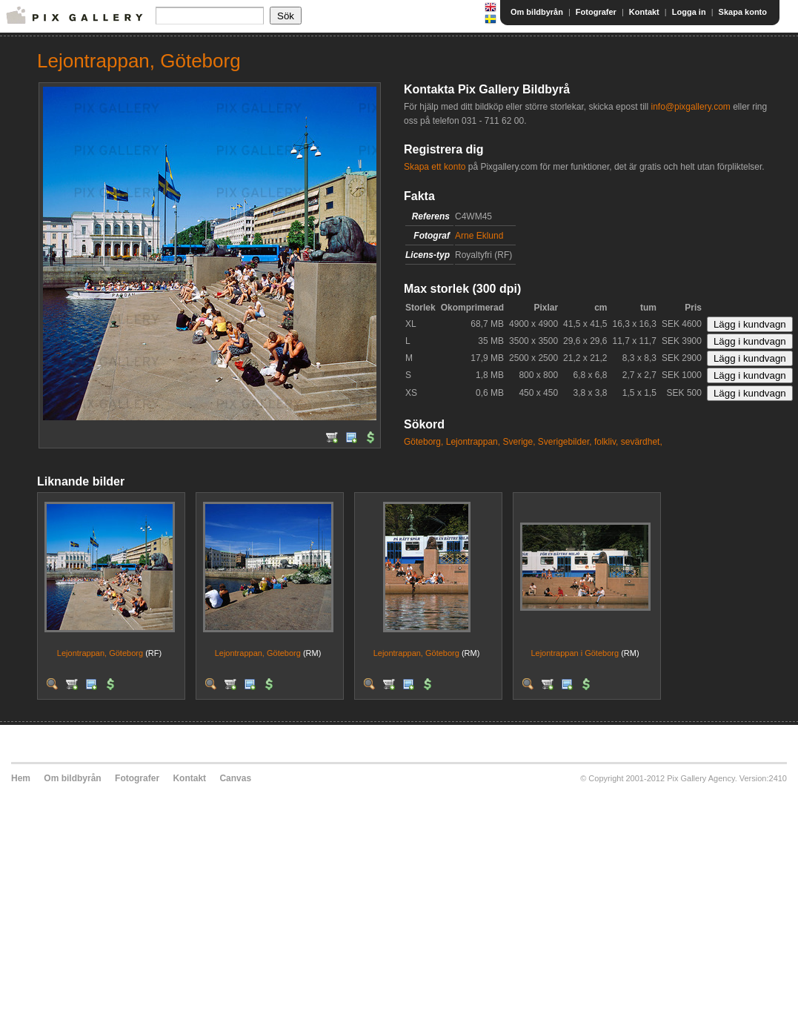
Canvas (235, 778)
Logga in (689, 11)
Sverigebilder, (565, 442)
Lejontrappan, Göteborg (100, 653)
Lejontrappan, (473, 442)
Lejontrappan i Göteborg (575, 653)
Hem (20, 778)
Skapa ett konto (434, 167)
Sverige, (518, 442)
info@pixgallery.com (690, 107)
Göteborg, (423, 442)
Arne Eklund (479, 236)
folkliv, (606, 442)
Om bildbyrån (537, 11)
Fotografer (596, 11)
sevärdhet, (641, 442)
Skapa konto (743, 11)
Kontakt (644, 11)
